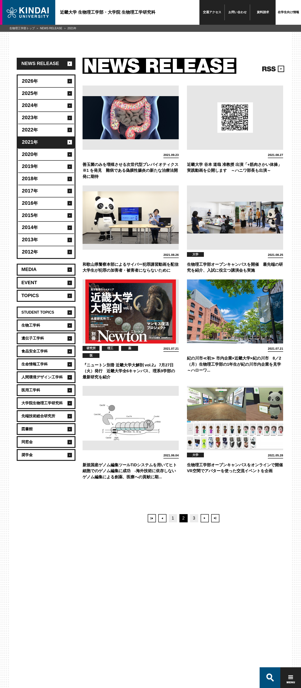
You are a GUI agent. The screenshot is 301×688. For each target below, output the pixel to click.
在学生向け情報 (288, 12)
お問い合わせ (237, 12)
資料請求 (263, 12)
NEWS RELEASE (51, 28)
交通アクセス (212, 12)
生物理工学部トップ (22, 28)
